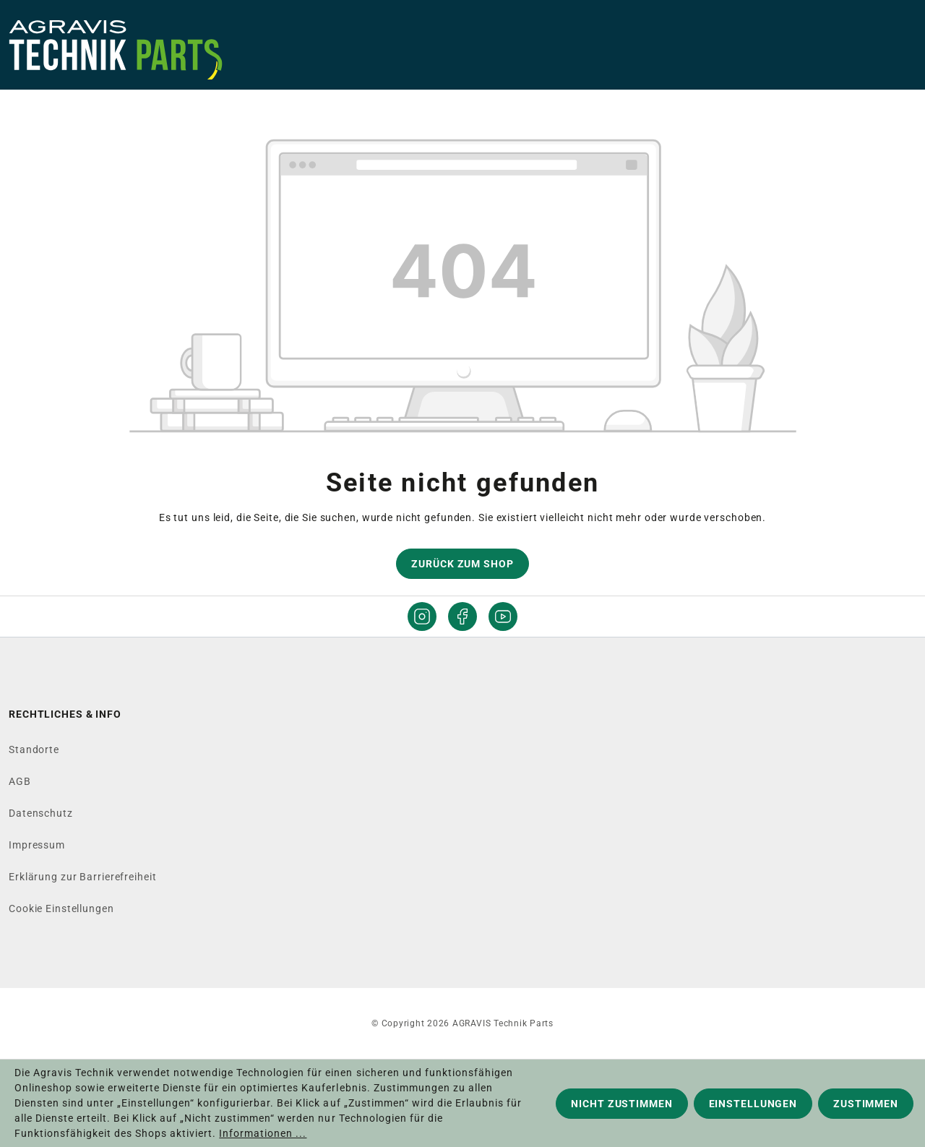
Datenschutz (41, 813)
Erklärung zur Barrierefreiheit (82, 876)
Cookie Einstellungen (61, 908)
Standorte (34, 749)
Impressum (37, 845)
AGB (20, 781)
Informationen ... (262, 1133)
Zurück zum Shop (462, 564)
